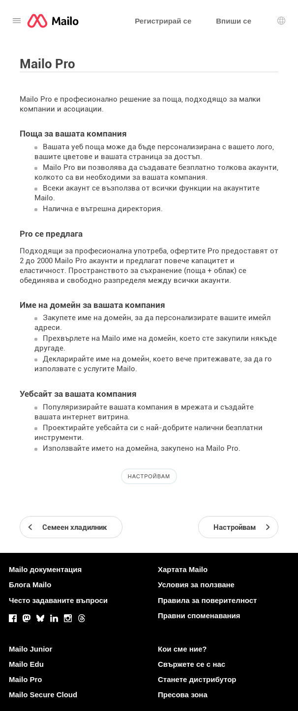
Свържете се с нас (191, 664)
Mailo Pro (25, 679)
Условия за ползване (196, 584)
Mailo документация (45, 569)
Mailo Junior (30, 649)
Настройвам (149, 476)
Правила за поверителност (207, 600)
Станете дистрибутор (197, 679)
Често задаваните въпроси (58, 600)
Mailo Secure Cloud (43, 694)
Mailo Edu (26, 664)
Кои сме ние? (182, 649)
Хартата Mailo (183, 569)
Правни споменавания (199, 615)
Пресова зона (183, 694)
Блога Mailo (30, 584)
